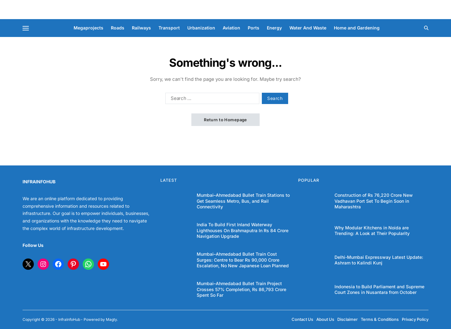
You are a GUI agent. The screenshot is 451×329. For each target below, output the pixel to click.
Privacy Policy (415, 319)
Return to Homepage (225, 119)
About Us (325, 319)
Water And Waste (307, 27)
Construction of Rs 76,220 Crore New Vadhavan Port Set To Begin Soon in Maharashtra (373, 200)
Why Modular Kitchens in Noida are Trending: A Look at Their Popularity (372, 230)
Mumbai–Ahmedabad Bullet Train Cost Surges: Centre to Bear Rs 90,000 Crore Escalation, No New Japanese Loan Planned (243, 259)
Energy (274, 27)
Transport (169, 27)
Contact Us (302, 319)
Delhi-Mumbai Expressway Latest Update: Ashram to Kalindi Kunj (378, 259)
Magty (111, 319)
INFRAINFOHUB (39, 181)
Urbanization (201, 27)
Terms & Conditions (380, 319)
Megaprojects (88, 27)
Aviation (231, 27)
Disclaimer (347, 319)
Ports (253, 27)
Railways (141, 27)
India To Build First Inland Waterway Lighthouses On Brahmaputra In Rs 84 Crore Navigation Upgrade (242, 230)
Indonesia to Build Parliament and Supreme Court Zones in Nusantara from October (379, 289)
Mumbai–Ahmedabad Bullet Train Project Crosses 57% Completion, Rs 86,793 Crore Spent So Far (241, 289)
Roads (117, 27)
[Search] (426, 28)
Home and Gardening (357, 27)
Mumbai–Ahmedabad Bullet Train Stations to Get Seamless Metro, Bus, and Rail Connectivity (243, 200)
